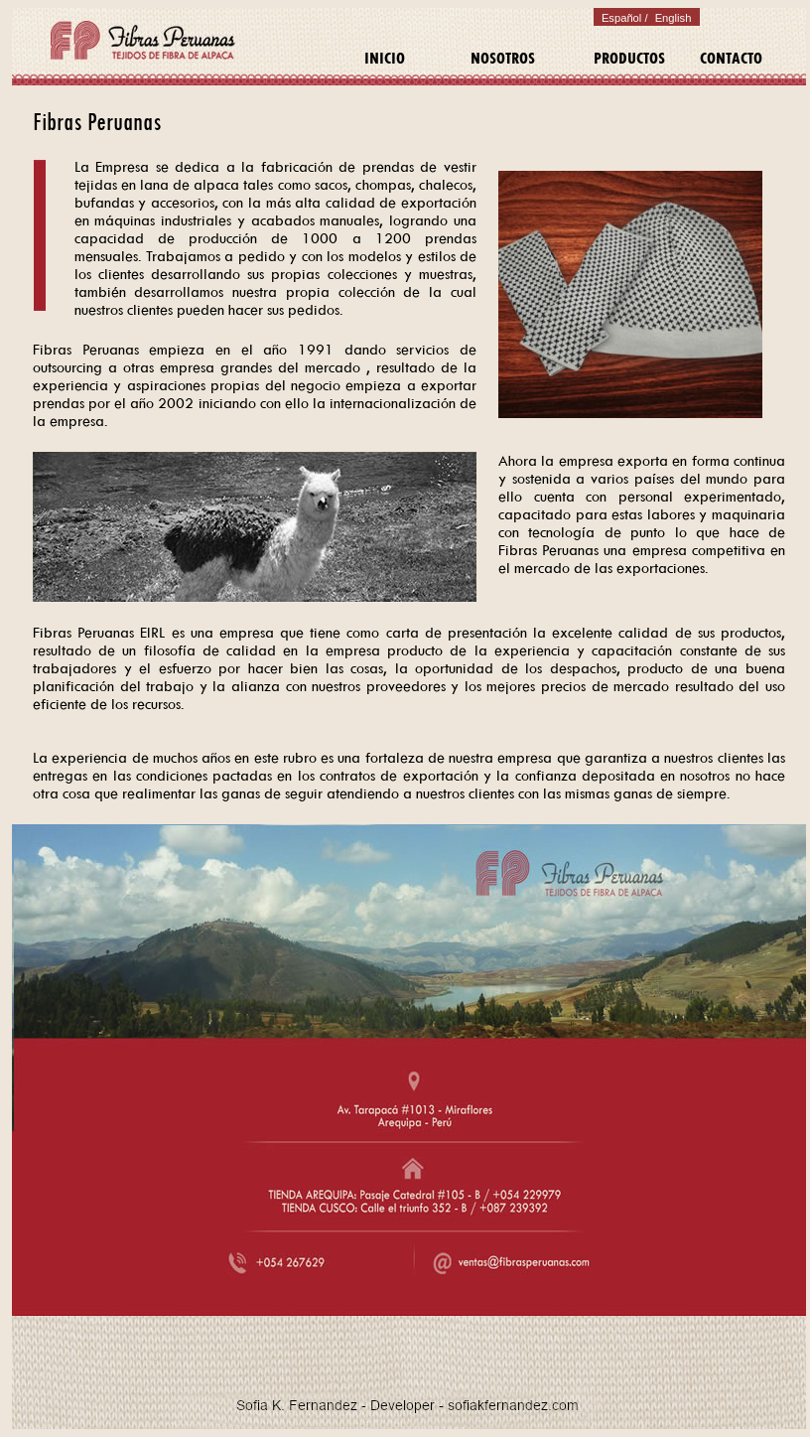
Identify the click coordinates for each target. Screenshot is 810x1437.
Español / (625, 18)
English (672, 18)
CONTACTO (731, 58)
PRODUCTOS (629, 58)
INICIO (384, 58)
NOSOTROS (503, 58)
